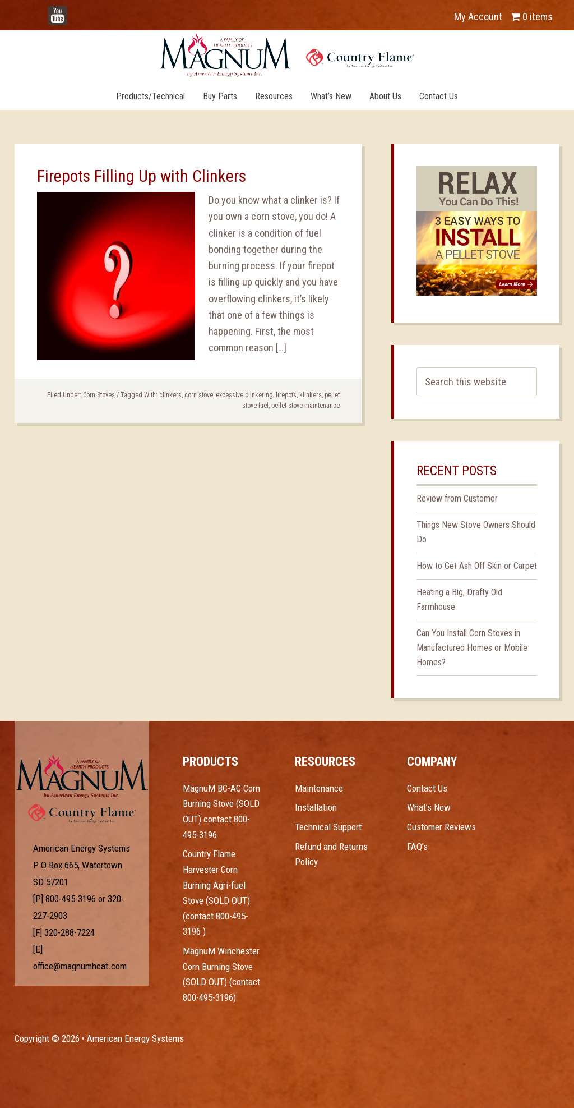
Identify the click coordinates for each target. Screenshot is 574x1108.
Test (82, 776)
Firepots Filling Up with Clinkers (141, 176)
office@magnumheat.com (80, 966)
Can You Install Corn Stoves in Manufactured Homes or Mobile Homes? (471, 648)
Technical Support (328, 827)
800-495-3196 (70, 898)
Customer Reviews (441, 827)
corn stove (198, 395)
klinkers (310, 395)
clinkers (170, 395)
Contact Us (427, 788)
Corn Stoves (99, 395)
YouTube (74, 11)
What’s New (429, 807)
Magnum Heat (287, 55)
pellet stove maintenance (305, 406)
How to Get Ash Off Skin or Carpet (476, 565)
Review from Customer (457, 498)
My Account (478, 16)
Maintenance (319, 788)
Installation (316, 807)
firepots (286, 395)
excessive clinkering (244, 395)
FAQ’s (417, 846)
